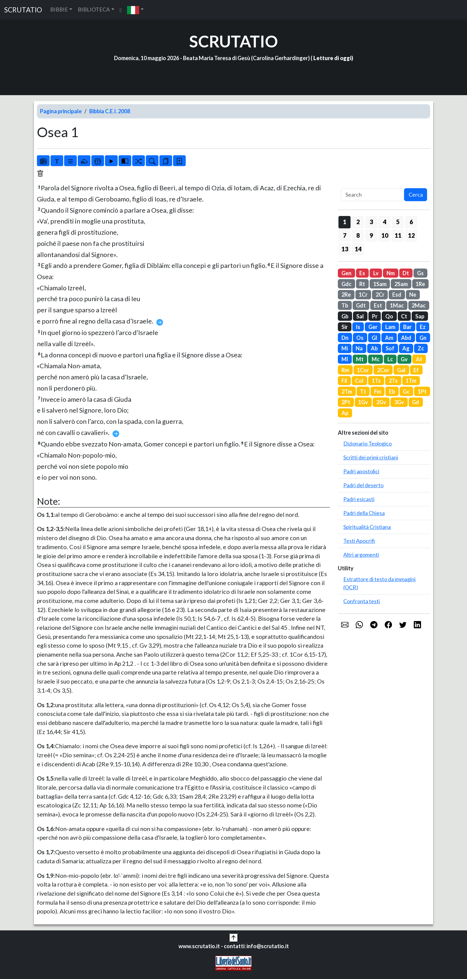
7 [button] (344, 235)
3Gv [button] (399, 402)
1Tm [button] (411, 380)
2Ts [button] (393, 380)
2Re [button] (346, 294)
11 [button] (398, 235)
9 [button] (371, 235)
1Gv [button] (363, 402)
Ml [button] (344, 359)
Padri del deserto (363, 485)
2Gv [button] (381, 402)
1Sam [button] (380, 284)
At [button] (419, 359)
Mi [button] (344, 348)
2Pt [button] (345, 402)
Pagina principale (61, 111)
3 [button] (371, 221)
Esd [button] (396, 294)
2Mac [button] (419, 305)
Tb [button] (344, 305)
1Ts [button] (376, 380)
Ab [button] (374, 348)
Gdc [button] (346, 284)
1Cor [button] (363, 370)
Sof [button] (390, 348)
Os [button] (360, 337)
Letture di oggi (332, 58)
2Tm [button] (346, 391)
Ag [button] (406, 348)
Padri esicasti (358, 499)
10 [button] (384, 235)
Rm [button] (345, 370)
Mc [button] (376, 359)
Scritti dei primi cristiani (370, 457)
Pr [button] (374, 316)
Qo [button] (389, 316)
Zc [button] (421, 348)
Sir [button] (344, 327)
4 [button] (384, 221)
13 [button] (344, 249)
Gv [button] (404, 359)
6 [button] (411, 221)
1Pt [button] (422, 391)
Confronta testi (361, 601)
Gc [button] (406, 391)
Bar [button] (407, 327)
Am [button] (389, 337)
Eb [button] (392, 391)
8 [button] (358, 235)
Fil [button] (344, 380)
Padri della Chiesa (364, 513)
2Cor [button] (383, 370)
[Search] (372, 194)
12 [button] (411, 235)
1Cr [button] (363, 294)
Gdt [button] (361, 305)
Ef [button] (416, 370)
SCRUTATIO (23, 10)
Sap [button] (419, 316)
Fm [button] (377, 391)
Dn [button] (344, 337)
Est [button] (378, 305)
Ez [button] (423, 327)
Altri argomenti (361, 554)
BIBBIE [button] (59, 9)
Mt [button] (360, 359)
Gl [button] (374, 337)
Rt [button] (362, 284)
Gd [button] (415, 402)
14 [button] (358, 249)
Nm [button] (391, 273)
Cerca (416, 194)
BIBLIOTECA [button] (94, 9)
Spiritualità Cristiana (367, 526)
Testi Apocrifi (359, 540)
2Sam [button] (401, 284)
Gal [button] (401, 370)
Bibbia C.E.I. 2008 (109, 111)
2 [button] (358, 221)
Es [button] (362, 273)
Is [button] (358, 327)
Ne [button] (412, 294)
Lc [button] (390, 359)
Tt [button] (363, 391)
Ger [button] (372, 327)
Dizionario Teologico (367, 443)
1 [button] (344, 221)
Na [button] (359, 348)
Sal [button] (360, 316)
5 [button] (398, 221)
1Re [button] (420, 284)
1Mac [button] (397, 305)
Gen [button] (346, 273)
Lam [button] (390, 327)
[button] (135, 10)
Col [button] (359, 380)
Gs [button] (420, 273)
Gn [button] (423, 337)
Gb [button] (344, 316)
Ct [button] (404, 316)
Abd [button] (406, 337)
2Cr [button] (380, 294)
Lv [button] (376, 273)
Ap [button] (344, 413)
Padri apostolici (361, 471)
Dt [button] (406, 273)
